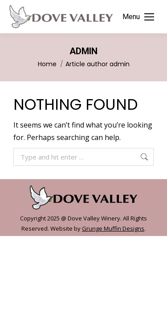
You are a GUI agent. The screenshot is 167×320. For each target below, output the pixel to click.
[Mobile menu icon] (138, 17)
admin (83, 51)
